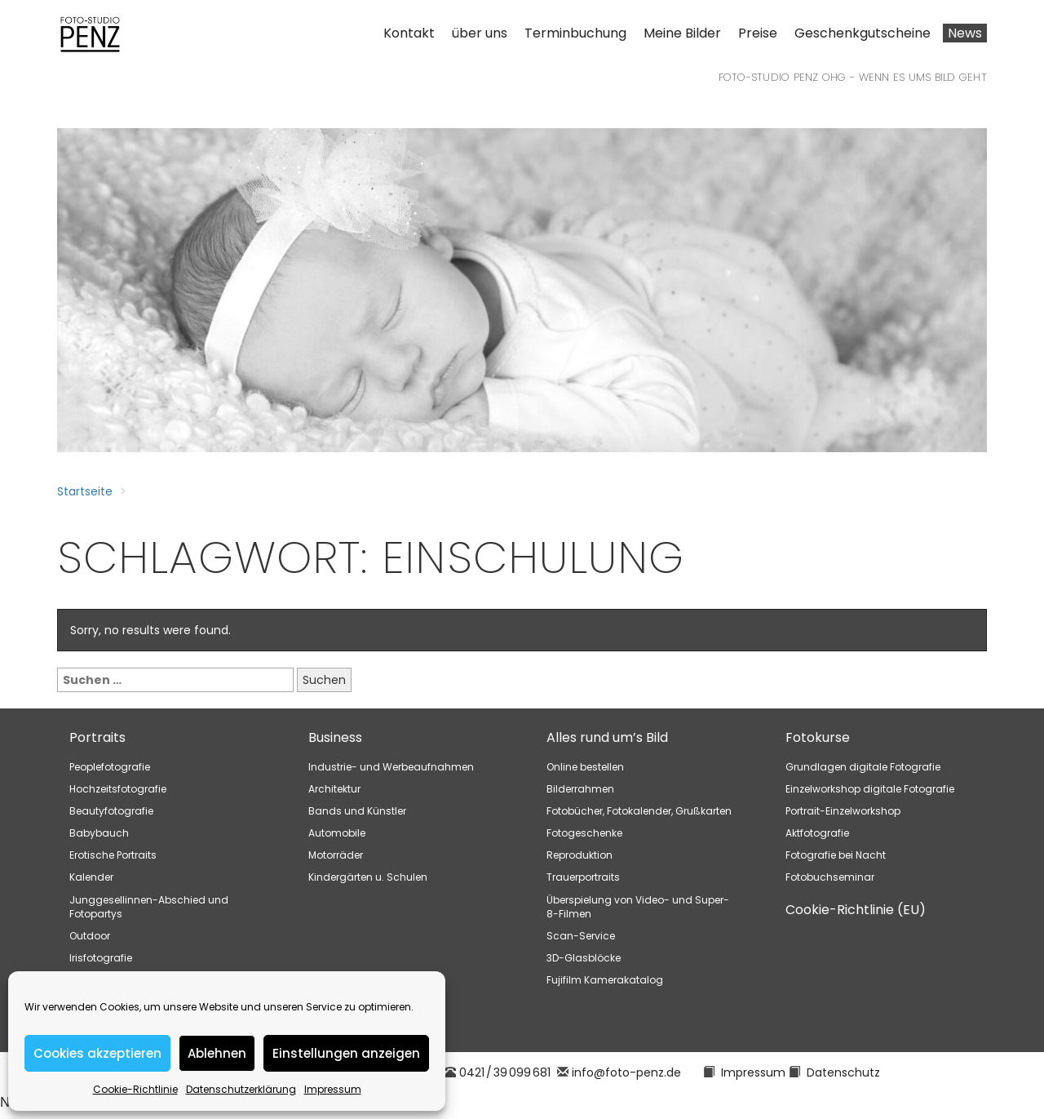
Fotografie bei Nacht (835, 855)
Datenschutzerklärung (241, 1089)
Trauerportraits (583, 877)
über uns (479, 33)
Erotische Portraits (113, 855)
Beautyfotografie (111, 811)
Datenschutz (843, 1072)
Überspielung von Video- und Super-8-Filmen (637, 907)
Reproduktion (579, 855)
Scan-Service (580, 936)
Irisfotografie (100, 958)
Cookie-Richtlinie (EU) (855, 909)
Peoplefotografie (109, 767)
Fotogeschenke (584, 833)
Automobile (336, 833)
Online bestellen (585, 767)
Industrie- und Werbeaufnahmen (391, 767)
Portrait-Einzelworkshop (842, 811)
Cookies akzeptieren (97, 1053)
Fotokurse (817, 737)
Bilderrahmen (580, 789)
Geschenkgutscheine (862, 33)
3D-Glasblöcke (583, 958)
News (965, 33)
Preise (757, 33)
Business (335, 737)
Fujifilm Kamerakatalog (604, 980)
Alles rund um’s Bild (607, 737)
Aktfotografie (817, 833)
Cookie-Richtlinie (135, 1089)
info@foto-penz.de (626, 1072)
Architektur (334, 789)
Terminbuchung (575, 33)
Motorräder (335, 855)
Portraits (97, 737)
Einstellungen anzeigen (346, 1053)
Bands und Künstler (357, 811)
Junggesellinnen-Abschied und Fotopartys (148, 907)
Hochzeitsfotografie (117, 789)
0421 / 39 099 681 (505, 1072)
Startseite (85, 491)
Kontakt (409, 33)
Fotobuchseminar (829, 877)
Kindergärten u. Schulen (367, 877)
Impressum (332, 1089)
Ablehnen (217, 1053)
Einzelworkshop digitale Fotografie (869, 789)
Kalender (91, 877)
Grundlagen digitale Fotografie (862, 767)
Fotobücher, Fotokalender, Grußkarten (639, 811)
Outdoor (89, 936)
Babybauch (99, 833)
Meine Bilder (682, 33)
